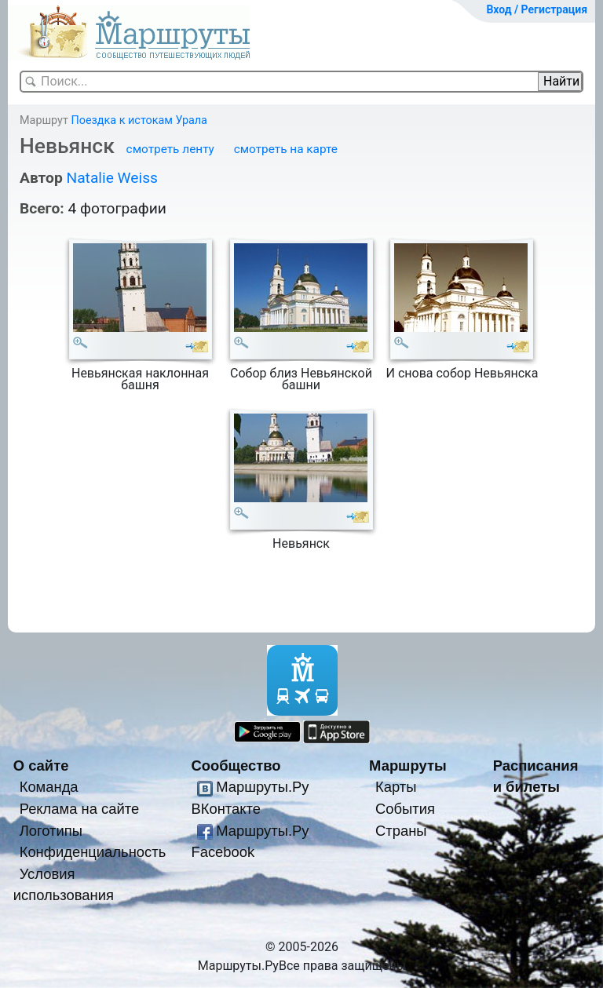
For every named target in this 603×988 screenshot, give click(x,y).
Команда (49, 786)
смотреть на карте (286, 149)
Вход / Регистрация (536, 9)
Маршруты (408, 765)
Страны (401, 830)
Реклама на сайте (80, 808)
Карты (395, 786)
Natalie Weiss (111, 178)
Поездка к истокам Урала (139, 120)
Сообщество (235, 765)
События (405, 808)
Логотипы (51, 830)
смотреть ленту (170, 149)
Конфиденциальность (93, 852)
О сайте (41, 765)
